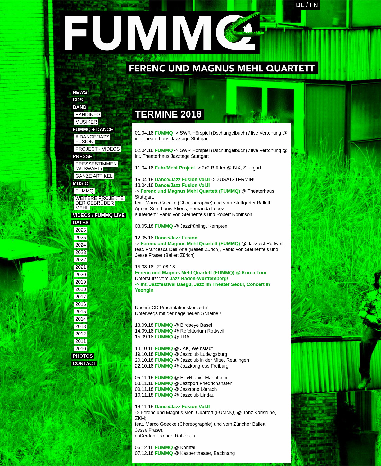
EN (314, 5)
